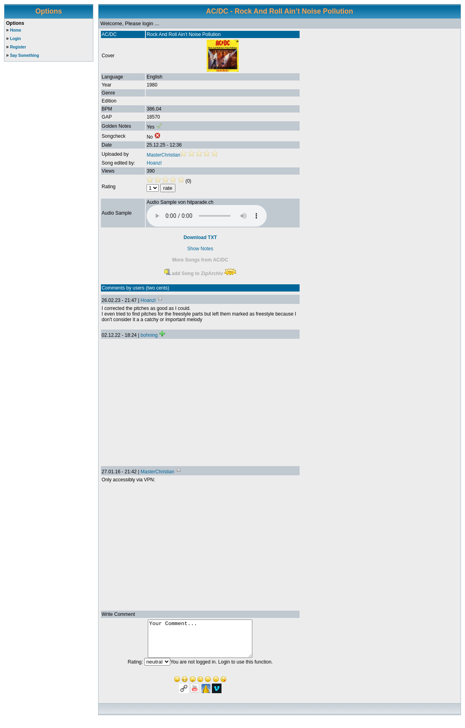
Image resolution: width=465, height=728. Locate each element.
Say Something (24, 55)
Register (18, 47)
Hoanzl (154, 163)
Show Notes (200, 248)
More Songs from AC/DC (200, 260)
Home (15, 30)
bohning (149, 335)
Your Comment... (200, 642)
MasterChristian (163, 155)
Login (15, 38)
